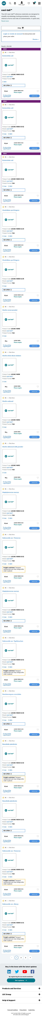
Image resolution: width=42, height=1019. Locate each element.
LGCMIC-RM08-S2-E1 (17, 660)
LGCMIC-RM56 (15, 329)
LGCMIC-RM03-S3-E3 (17, 74)
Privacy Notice (23, 1010)
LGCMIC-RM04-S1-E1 (17, 610)
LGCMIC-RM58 (15, 374)
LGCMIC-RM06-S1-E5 (17, 279)
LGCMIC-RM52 (15, 465)
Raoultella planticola (9, 744)
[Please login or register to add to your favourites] (38, 91)
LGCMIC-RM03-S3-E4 (17, 179)
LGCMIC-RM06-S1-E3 (17, 229)
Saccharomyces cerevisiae (11, 694)
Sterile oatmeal (7, 401)
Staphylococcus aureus (10, 492)
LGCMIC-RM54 (15, 420)
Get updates (20, 980)
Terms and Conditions (12, 1010)
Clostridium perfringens (10, 210)
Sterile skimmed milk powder (12, 447)
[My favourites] (29, 3)
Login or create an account (13, 34)
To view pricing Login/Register (7, 96)
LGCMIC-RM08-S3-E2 (17, 556)
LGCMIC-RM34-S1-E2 (17, 763)
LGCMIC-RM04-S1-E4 (17, 511)
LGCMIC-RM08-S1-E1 (17, 923)
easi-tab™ (10, 76)
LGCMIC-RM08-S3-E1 (17, 869)
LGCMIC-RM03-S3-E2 (17, 127)
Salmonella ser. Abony (10, 904)
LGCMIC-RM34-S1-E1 (17, 819)
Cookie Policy (31, 1010)
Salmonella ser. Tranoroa (11, 538)
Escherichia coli (7, 56)
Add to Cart (34, 96)
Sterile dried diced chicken (11, 356)
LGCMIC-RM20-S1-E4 (17, 713)
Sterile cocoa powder (9, 310)
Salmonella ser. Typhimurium (12, 641)
